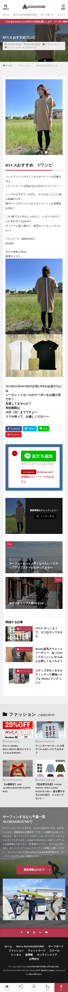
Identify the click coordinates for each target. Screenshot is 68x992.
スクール (55, 950)
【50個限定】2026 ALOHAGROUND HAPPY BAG (16, 788)
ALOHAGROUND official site (43, 966)
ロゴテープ (31, 47)
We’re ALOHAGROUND (25, 14)
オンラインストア (47, 954)
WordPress (35, 974)
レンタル (16, 954)
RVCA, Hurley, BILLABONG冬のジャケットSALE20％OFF (17, 749)
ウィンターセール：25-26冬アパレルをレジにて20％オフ (49, 749)
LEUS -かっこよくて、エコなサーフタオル (49, 632)
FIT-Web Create (45, 970)
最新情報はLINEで (34, 869)
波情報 (29, 954)
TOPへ (61, 987)
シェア (20, 987)
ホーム (6, 14)
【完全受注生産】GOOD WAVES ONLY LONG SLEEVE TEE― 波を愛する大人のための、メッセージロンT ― (50, 791)
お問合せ (34, 958)
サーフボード (47, 14)
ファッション (51, 44)
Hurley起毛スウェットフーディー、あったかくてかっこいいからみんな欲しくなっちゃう (49, 655)
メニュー (34, 987)
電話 (47, 987)
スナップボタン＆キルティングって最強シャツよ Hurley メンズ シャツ (49, 676)
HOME (9, 65)
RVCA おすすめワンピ (47, 65)
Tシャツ (11, 47)
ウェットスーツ (37, 950)
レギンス (20, 47)
